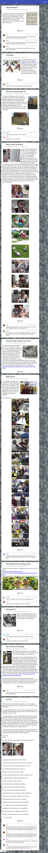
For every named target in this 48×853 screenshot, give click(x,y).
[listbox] (21, 3)
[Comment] (20, 30)
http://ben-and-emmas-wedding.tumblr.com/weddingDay (18, 674)
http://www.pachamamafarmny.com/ (12, 571)
